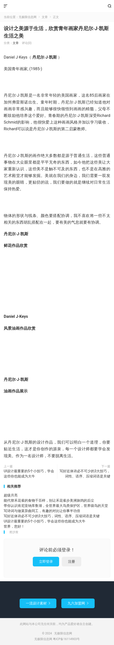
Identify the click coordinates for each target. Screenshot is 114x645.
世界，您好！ (14, 526)
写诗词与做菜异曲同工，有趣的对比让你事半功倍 (42, 511)
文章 (45, 17)
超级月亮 (11, 495)
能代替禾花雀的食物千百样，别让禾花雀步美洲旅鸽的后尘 (49, 500)
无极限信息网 (57, 6)
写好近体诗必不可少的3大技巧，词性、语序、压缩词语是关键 (85, 473)
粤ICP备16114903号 (66, 639)
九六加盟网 (78, 603)
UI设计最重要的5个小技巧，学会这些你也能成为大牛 (29, 473)
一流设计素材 (38, 603)
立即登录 (46, 561)
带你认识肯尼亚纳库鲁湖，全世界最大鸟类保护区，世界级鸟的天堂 (56, 506)
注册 (71, 561)
